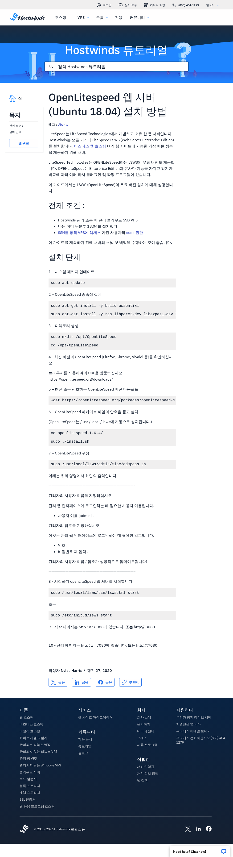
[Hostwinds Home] (24, 842)
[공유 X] (58, 695)
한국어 (213, 5)
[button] (200, 850)
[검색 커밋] (51, 66)
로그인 (104, 5)
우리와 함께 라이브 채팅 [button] (193, 730)
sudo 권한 (134, 232)
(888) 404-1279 (185, 5)
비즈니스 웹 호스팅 (90, 146)
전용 (119, 17)
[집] (27, 17)
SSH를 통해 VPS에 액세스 (79, 232)
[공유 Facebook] (105, 695)
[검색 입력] (123, 67)
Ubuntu (63, 124)
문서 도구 (128, 5)
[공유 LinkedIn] (81, 695)
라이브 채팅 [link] (154, 5)
